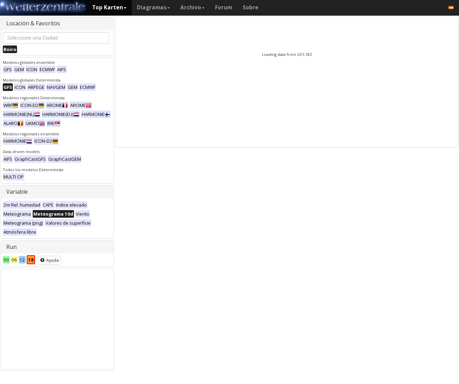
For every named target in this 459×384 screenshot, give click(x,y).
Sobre (251, 7)
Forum (223, 7)
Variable (17, 191)
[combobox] (56, 38)
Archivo (192, 7)
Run (11, 247)
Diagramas (153, 7)
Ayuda (49, 260)
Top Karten (109, 7)
